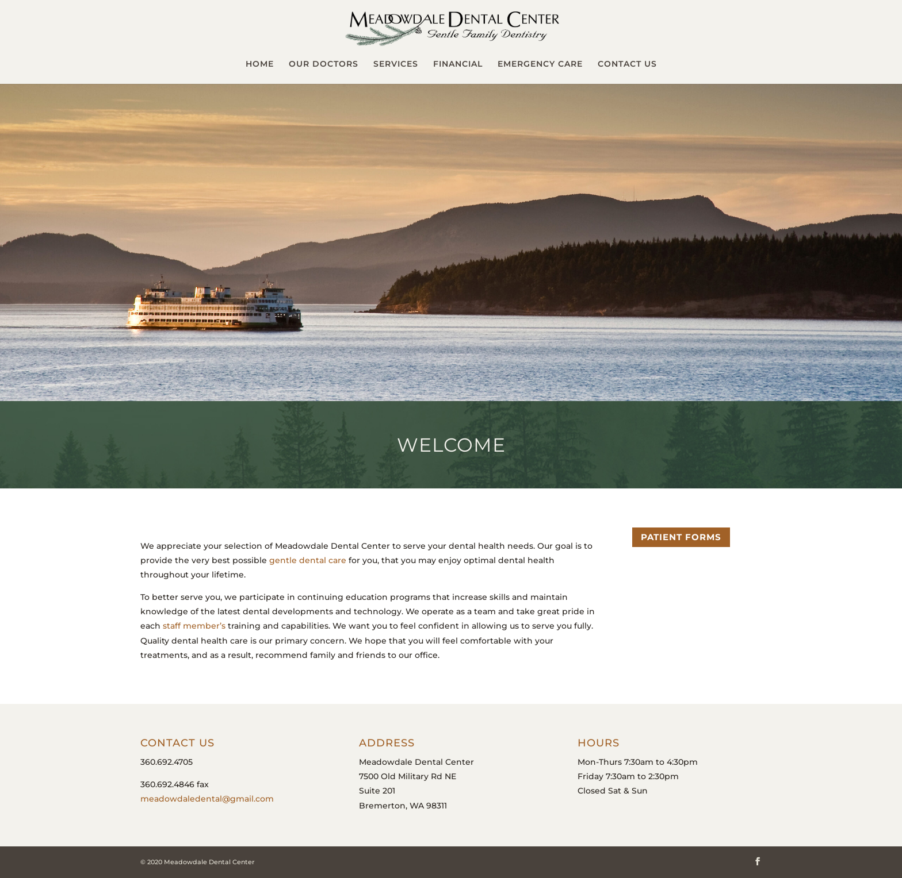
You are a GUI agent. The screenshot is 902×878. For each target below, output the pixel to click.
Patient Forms (681, 537)
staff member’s (194, 626)
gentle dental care (307, 560)
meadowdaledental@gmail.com (207, 799)
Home (260, 64)
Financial (458, 64)
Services (395, 64)
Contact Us (627, 64)
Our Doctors (323, 64)
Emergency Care (540, 64)
